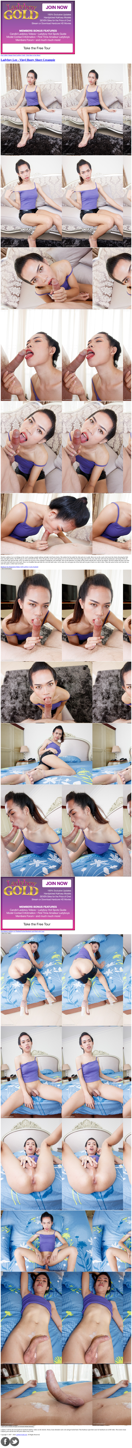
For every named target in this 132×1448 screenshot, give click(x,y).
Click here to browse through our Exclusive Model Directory (17, 1426)
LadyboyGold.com (21, 1434)
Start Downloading (6, 568)
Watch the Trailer (6, 933)
